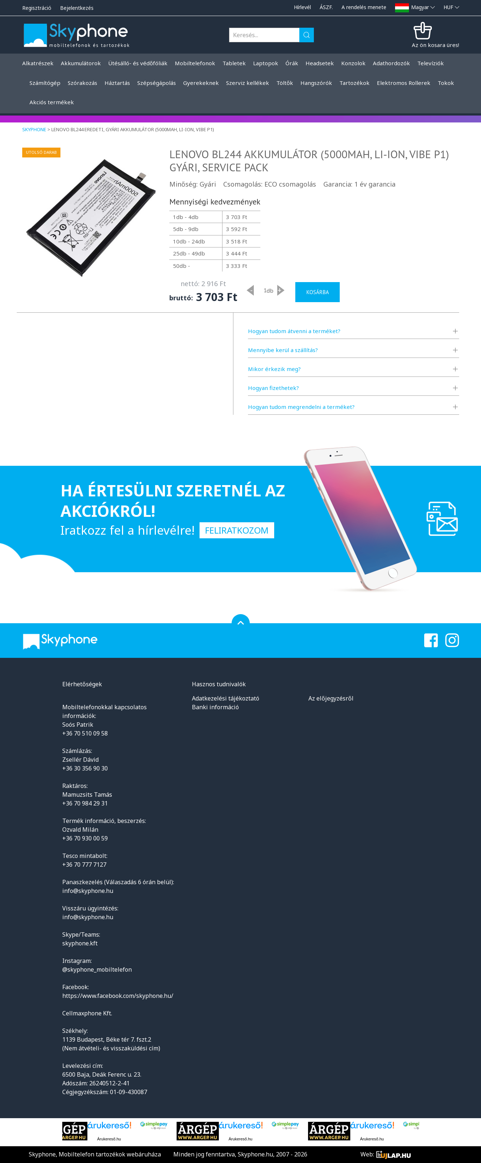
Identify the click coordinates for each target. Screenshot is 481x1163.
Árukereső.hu (109, 1139)
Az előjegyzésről (331, 698)
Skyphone (34, 129)
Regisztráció (36, 7)
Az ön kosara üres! (435, 44)
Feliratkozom (237, 530)
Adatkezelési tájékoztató (225, 698)
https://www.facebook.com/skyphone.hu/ (117, 996)
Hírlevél (302, 7)
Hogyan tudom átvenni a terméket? (294, 331)
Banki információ (215, 707)
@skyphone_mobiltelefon (97, 969)
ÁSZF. (326, 7)
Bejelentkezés (77, 7)
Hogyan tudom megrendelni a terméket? (301, 406)
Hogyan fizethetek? (273, 387)
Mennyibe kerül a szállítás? (283, 350)
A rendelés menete (364, 7)
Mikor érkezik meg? (274, 368)
